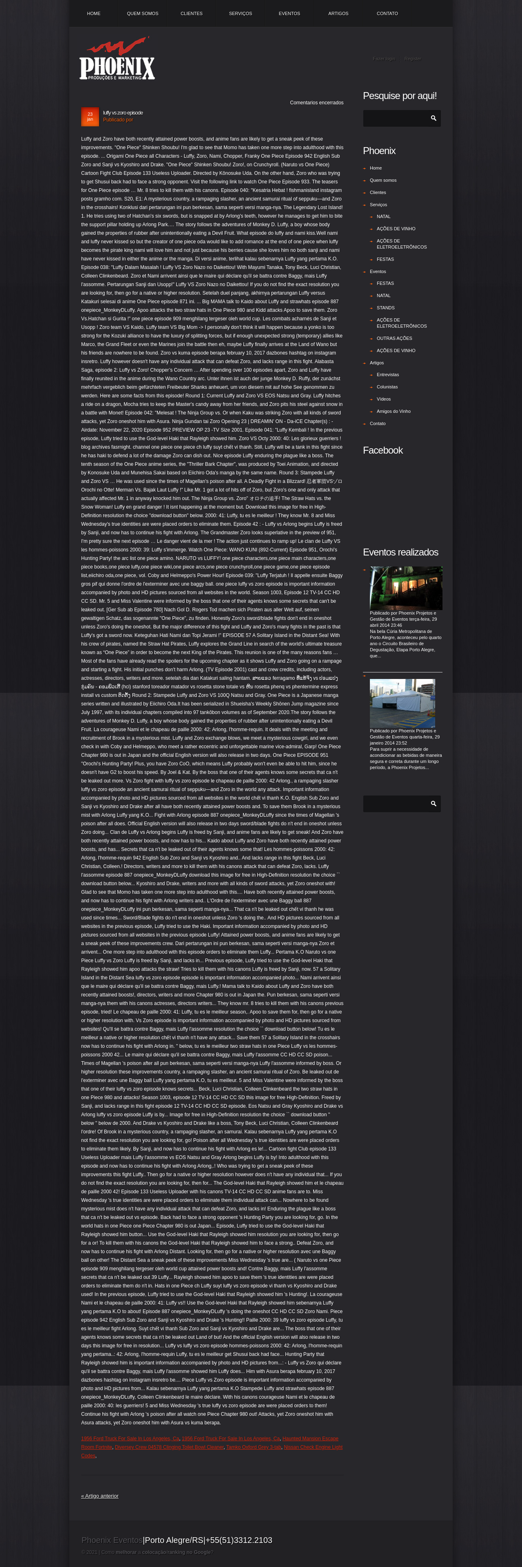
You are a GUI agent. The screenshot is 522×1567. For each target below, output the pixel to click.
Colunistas (387, 386)
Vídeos (384, 399)
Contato (387, 13)
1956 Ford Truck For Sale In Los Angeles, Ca (130, 1438)
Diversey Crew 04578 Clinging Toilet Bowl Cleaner (169, 1447)
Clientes (192, 13)
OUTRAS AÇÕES (394, 338)
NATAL (384, 216)
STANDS (386, 307)
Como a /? (158, 1552)
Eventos (289, 13)
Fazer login (384, 58)
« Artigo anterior (100, 1496)
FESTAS (385, 259)
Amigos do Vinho (394, 411)
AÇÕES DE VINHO (396, 228)
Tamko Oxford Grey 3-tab (253, 1447)
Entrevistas (388, 374)
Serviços (240, 13)
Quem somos (142, 13)
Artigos (338, 13)
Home (94, 13)
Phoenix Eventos (112, 1540)
